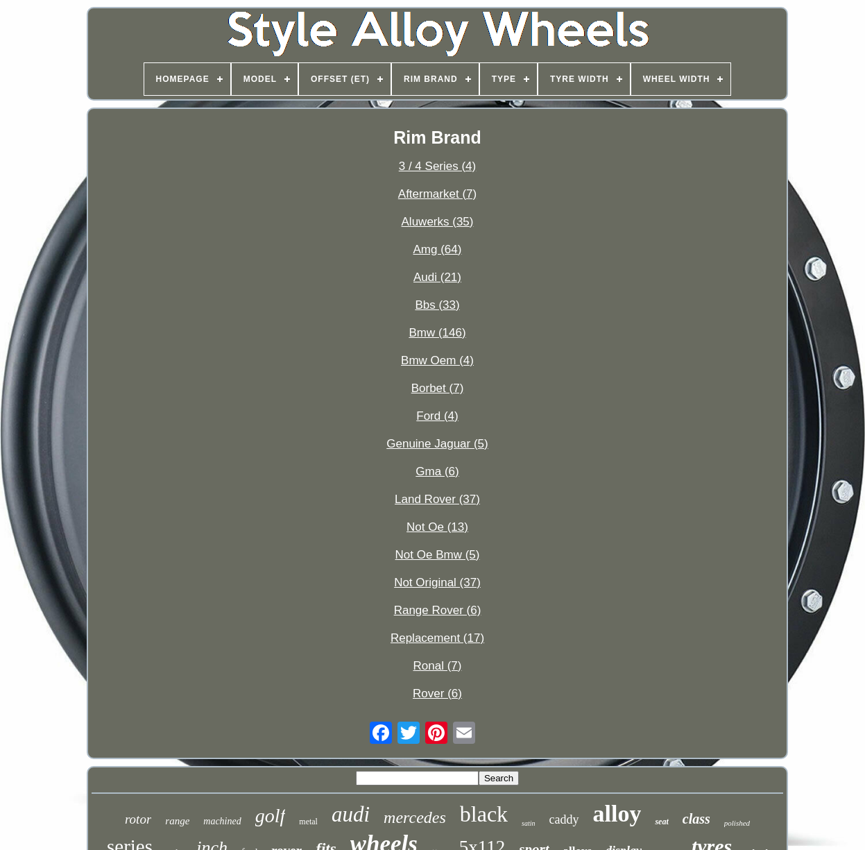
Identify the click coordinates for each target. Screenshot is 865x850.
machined (222, 821)
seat (661, 821)
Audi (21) (437, 277)
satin (528, 823)
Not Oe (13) (437, 527)
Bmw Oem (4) (437, 360)
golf (270, 815)
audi (351, 814)
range (177, 820)
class (696, 818)
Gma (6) (437, 471)
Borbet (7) (437, 388)
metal (308, 821)
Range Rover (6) (437, 610)
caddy (564, 819)
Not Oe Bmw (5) (437, 554)
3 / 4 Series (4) (438, 166)
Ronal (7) (437, 665)
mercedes (415, 817)
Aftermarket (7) (437, 194)
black (484, 813)
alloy (617, 813)
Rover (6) (437, 693)
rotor (138, 819)
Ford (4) (437, 416)
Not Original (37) (437, 582)
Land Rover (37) (437, 499)
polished (737, 823)
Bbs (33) (437, 305)
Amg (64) (437, 249)
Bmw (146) (437, 332)
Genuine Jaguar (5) (437, 443)
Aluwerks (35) (438, 221)
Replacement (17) (437, 638)
